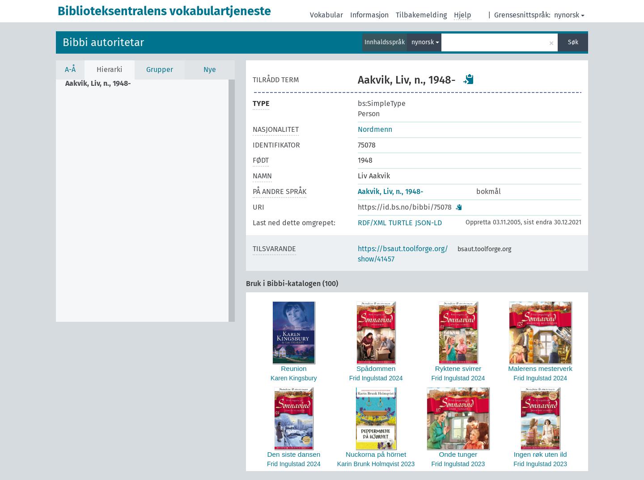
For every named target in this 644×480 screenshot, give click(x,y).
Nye (209, 69)
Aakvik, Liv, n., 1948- (390, 191)
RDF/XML (372, 223)
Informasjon (369, 15)
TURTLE (401, 223)
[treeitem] (102, 84)
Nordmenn (375, 129)
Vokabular (326, 15)
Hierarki (110, 69)
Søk (573, 42)
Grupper (159, 69)
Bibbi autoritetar (103, 42)
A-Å (70, 69)
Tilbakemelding (421, 15)
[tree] (145, 201)
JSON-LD (428, 223)
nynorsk (569, 15)
